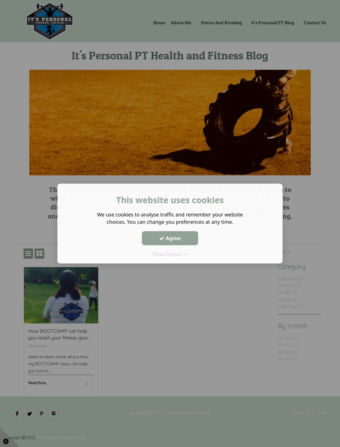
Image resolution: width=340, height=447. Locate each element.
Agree (170, 238)
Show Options (170, 254)
